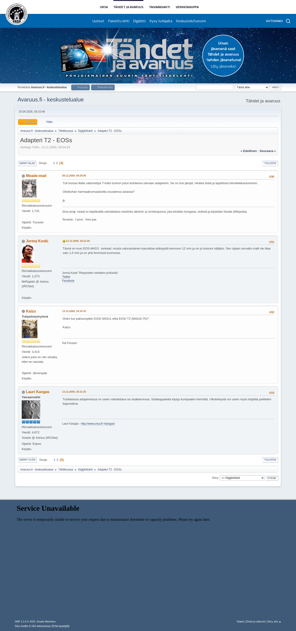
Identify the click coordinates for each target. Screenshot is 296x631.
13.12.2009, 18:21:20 (78, 241)
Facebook (68, 280)
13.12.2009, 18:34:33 (74, 311)
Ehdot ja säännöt (255, 621)
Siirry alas (27, 163)
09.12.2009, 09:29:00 (74, 175)
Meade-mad (36, 176)
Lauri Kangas (37, 392)
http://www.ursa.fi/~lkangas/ (98, 423)
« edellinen (248, 151)
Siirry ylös (27, 459)
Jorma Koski (37, 241)
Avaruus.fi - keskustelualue (51, 99)
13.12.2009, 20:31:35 (74, 391)
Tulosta (270, 163)
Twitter (66, 276)
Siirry (215, 478)
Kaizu (31, 311)
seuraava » (268, 151)
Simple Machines (46, 621)
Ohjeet (240, 621)
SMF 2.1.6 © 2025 (25, 621)
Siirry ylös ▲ (274, 621)
